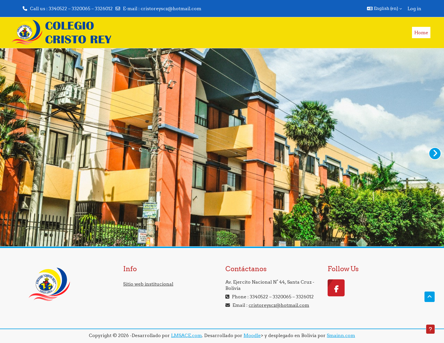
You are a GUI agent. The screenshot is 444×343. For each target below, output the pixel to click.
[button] (384, 8)
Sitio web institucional (148, 284)
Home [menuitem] (421, 32)
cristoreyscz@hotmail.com (171, 8)
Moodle (252, 335)
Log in (414, 8)
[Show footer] (430, 329)
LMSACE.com (186, 335)
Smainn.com (341, 335)
